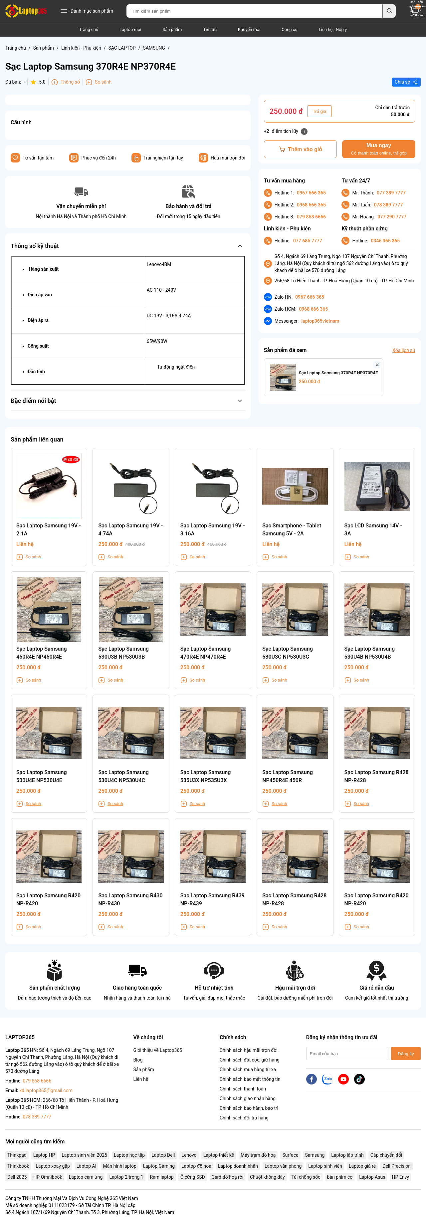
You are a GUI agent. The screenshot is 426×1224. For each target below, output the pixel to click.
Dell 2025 (17, 1177)
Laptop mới (130, 29)
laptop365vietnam (320, 321)
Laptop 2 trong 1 (126, 1177)
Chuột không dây (267, 1177)
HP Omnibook (47, 1177)
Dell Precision (396, 1166)
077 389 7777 (391, 192)
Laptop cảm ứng (86, 1177)
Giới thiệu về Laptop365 (157, 1050)
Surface (290, 1155)
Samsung (315, 1155)
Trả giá (319, 111)
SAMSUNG (154, 48)
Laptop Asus (372, 1177)
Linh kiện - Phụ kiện (81, 48)
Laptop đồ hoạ (196, 1166)
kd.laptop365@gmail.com (46, 1090)
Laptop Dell (163, 1155)
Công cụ (290, 29)
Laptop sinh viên (325, 1166)
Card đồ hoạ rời (227, 1177)
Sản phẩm (172, 29)
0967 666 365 (311, 192)
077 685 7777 (307, 240)
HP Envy (400, 1177)
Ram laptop (162, 1177)
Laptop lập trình (347, 1155)
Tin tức (210, 29)
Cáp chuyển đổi (386, 1155)
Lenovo (188, 1155)
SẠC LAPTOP (121, 48)
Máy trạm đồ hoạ (258, 1155)
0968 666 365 (311, 204)
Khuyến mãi (249, 29)
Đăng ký (406, 1053)
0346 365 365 (385, 240)
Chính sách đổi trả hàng (244, 1117)
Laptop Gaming (159, 1166)
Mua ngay (378, 149)
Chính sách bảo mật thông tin (250, 1079)
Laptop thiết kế (218, 1155)
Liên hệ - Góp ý (333, 29)
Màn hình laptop (119, 1166)
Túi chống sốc (306, 1177)
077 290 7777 (391, 216)
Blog (137, 1060)
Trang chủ (88, 29)
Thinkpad (17, 1155)
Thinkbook (18, 1166)
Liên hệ (140, 1079)
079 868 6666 (311, 216)
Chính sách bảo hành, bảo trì (249, 1108)
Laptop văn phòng (283, 1166)
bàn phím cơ (340, 1177)
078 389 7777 (388, 204)
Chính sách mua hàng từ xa (248, 1069)
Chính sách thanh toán (243, 1088)
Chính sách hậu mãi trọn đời (249, 1050)
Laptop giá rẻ (362, 1166)
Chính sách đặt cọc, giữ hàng (250, 1060)
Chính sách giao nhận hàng (248, 1098)
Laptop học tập (129, 1155)
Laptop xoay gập (53, 1166)
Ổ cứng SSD (192, 1177)
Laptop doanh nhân (238, 1166)
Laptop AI (87, 1166)
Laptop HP (44, 1155)
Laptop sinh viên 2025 (84, 1155)
